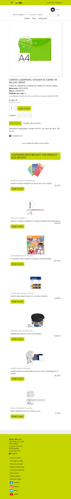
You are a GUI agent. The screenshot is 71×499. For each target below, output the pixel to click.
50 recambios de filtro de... (22, 256)
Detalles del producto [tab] (32, 123)
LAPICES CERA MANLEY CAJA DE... (23, 293)
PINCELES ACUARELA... (19, 218)
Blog (34, 18)
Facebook (14, 482)
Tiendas (27, 18)
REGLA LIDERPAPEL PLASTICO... (22, 408)
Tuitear (24, 115)
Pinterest (30, 115)
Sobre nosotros (14, 473)
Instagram (14, 486)
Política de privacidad (16, 464)
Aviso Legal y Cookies (16, 461)
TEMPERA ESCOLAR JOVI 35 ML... (22, 331)
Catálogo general (15, 476)
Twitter (13, 490)
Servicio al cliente (15, 458)
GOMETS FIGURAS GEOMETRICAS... (23, 181)
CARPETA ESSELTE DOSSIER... (21, 368)
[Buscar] (44, 14)
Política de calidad (15, 479)
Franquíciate (42, 18)
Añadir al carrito (24, 108)
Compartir (19, 115)
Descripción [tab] (15, 123)
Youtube (14, 494)
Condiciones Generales (17, 470)
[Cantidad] (11, 108)
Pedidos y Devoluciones (17, 467)
